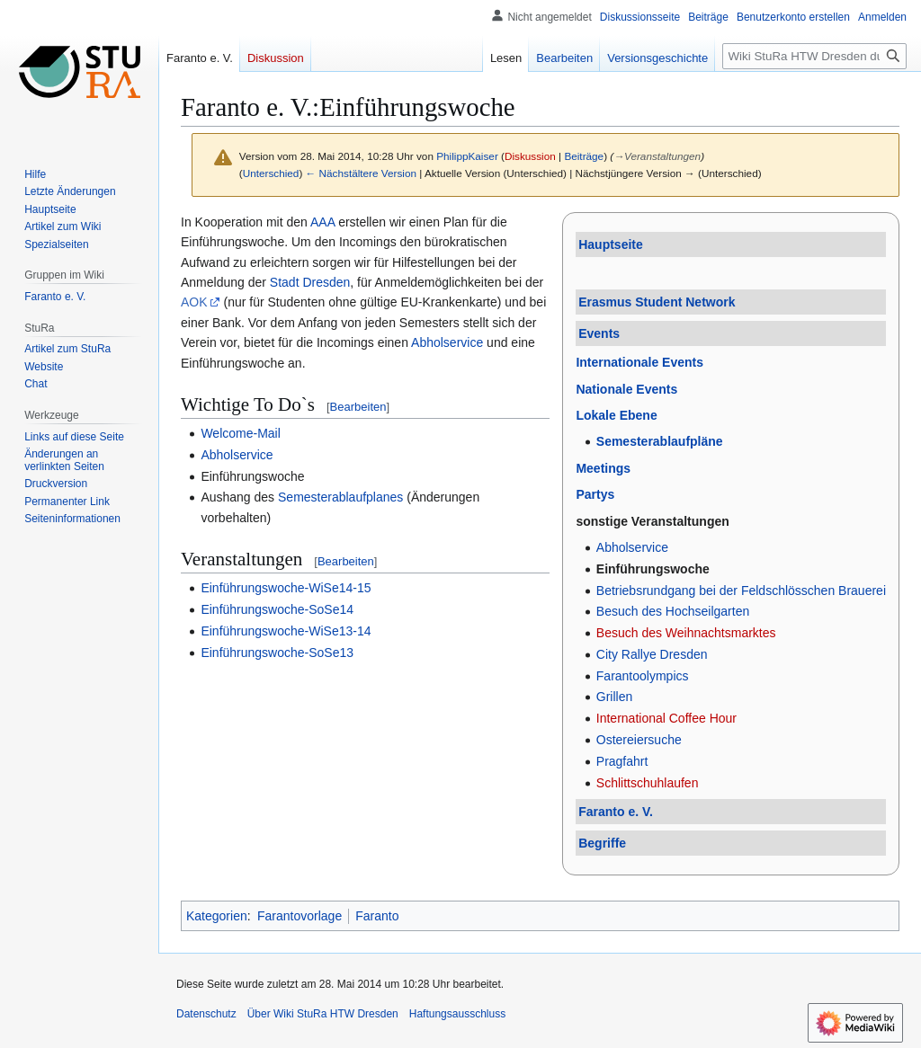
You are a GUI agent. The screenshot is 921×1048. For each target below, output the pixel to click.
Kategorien (216, 916)
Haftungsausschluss (457, 1014)
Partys (595, 494)
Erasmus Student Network (656, 302)
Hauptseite (610, 244)
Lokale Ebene (616, 415)
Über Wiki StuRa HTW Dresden (322, 1014)
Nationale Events (626, 389)
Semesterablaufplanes (340, 497)
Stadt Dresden (310, 282)
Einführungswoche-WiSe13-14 (286, 631)
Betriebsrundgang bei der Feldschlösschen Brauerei (741, 590)
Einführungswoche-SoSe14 (277, 609)
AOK (194, 302)
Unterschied (271, 173)
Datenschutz (206, 1014)
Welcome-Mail (240, 433)
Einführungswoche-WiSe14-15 (286, 588)
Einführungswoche (653, 569)
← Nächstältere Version (361, 173)
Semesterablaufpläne (659, 441)
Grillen (614, 696)
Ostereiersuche (639, 740)
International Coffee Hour (666, 718)
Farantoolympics (642, 676)
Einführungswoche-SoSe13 (277, 652)
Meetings (603, 468)
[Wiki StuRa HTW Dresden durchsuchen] (814, 56)
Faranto (376, 916)
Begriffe (602, 843)
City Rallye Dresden (652, 654)
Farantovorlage (299, 916)
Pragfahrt (622, 761)
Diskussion (530, 156)
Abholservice (632, 547)
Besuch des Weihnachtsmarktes (686, 633)
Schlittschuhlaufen (647, 783)
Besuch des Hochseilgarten (672, 611)
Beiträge (584, 156)
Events (599, 333)
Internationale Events (639, 362)
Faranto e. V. (615, 811)
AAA (322, 222)
